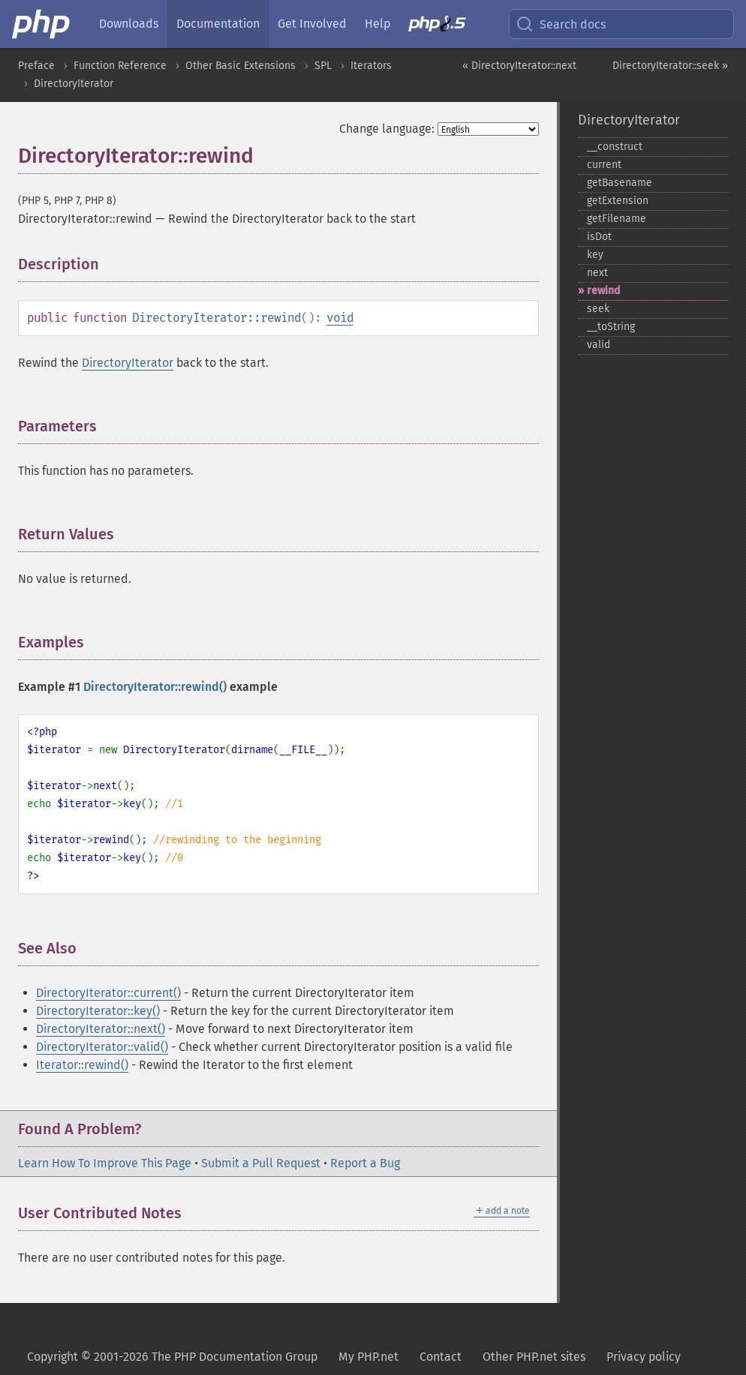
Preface (36, 65)
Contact (441, 1356)
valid (598, 344)
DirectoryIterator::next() (100, 1029)
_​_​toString (611, 326)
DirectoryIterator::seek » (670, 65)
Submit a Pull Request (260, 1163)
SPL (323, 65)
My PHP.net (368, 1356)
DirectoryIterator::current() (108, 993)
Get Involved (312, 24)
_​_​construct (614, 146)
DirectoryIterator (73, 83)
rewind (603, 290)
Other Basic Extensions (240, 65)
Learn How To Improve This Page (104, 1163)
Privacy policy (643, 1356)
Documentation (218, 24)
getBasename (619, 182)
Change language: (387, 129)
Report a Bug (365, 1163)
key (595, 254)
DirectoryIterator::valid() (102, 1047)
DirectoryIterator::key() (98, 1011)
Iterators (371, 65)
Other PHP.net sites (534, 1356)
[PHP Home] (42, 24)
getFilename (616, 218)
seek (598, 308)
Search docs (561, 24)
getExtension (617, 200)
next (597, 272)
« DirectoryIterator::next (519, 65)
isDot (599, 236)
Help (377, 24)
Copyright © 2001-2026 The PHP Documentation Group (172, 1356)
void (339, 318)
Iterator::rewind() (82, 1065)
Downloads (128, 24)
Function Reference (120, 65)
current (604, 164)
